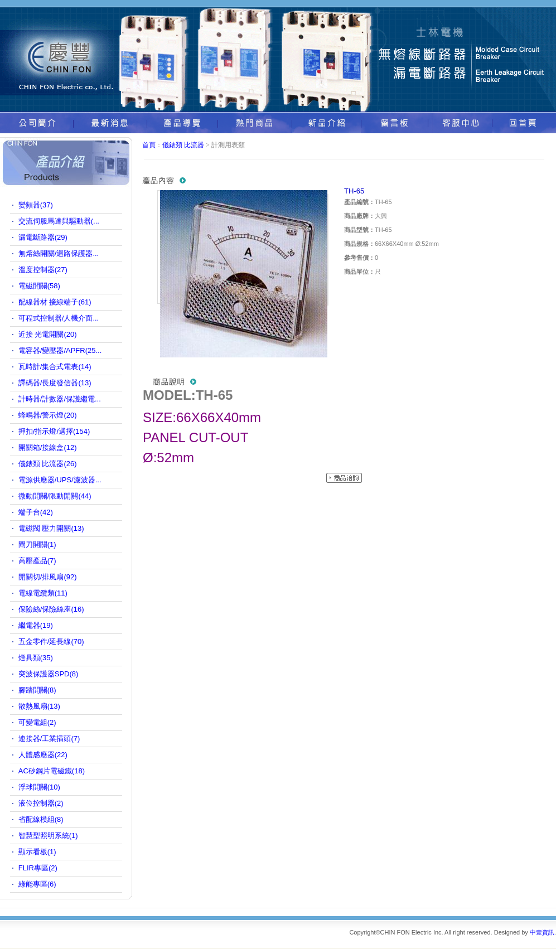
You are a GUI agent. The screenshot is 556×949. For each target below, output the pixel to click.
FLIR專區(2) (37, 868)
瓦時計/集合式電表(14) (54, 366)
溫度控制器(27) (42, 269)
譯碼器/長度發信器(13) (54, 383)
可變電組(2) (37, 722)
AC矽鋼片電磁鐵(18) (51, 771)
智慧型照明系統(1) (48, 835)
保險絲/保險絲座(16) (51, 609)
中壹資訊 (542, 932)
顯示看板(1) (37, 852)
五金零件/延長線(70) (51, 641)
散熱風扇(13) (39, 706)
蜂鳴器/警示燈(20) (47, 415)
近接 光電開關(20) (47, 334)
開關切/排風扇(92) (47, 577)
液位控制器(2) (41, 803)
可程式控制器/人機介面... (58, 318)
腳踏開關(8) (37, 690)
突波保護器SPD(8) (48, 674)
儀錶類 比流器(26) (47, 463)
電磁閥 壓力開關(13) (51, 528)
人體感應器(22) (42, 755)
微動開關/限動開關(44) (54, 496)
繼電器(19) (35, 625)
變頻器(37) (35, 205)
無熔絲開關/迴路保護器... (58, 253)
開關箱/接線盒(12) (47, 447)
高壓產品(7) (37, 560)
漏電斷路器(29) (42, 237)
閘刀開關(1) (37, 544)
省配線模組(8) (41, 819)
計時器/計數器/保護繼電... (59, 399)
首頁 (149, 145)
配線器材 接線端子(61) (54, 302)
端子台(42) (35, 512)
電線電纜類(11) (42, 593)
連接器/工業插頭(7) (49, 738)
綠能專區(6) (37, 884)
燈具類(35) (35, 657)
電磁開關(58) (39, 286)
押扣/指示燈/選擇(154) (54, 431)
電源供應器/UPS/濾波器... (59, 480)
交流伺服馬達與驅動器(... (58, 221)
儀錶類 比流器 (183, 145)
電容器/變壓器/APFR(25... (60, 350)
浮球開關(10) (39, 787)
